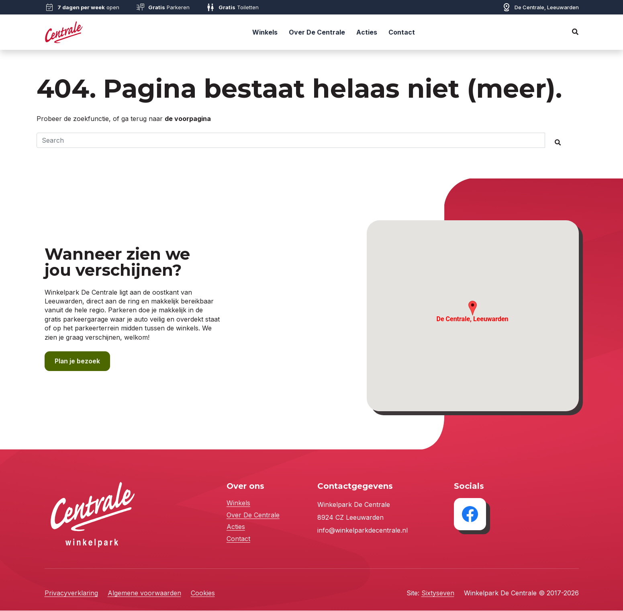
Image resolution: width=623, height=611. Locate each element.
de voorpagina (188, 119)
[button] (472, 308)
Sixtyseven (437, 593)
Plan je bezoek (77, 361)
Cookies (203, 593)
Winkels (265, 32)
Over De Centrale (317, 32)
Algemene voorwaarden (144, 593)
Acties (366, 32)
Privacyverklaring (71, 593)
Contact (401, 32)
